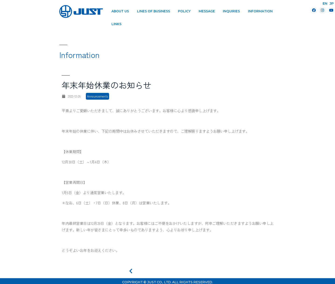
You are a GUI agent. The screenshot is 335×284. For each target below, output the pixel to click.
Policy (184, 11)
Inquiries (231, 11)
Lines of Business (153, 11)
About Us (120, 11)
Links (116, 24)
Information (260, 11)
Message (207, 11)
